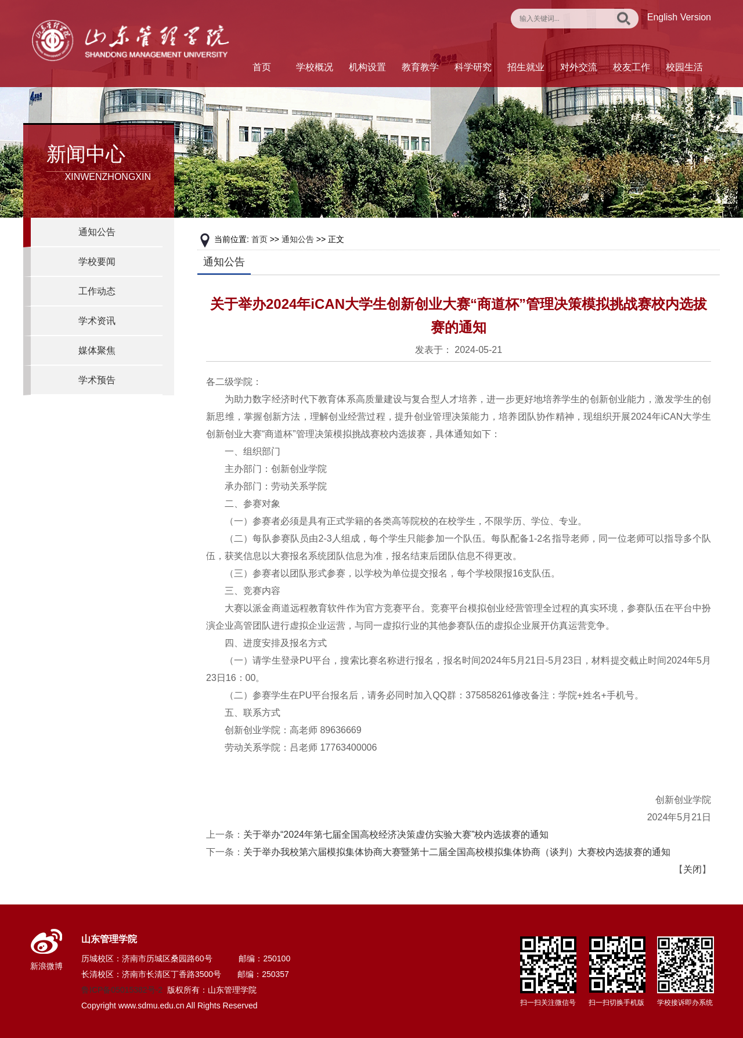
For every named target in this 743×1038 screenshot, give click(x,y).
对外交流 (578, 67)
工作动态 (97, 291)
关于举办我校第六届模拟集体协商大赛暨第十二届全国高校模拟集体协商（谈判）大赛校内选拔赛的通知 (456, 852)
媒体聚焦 (97, 350)
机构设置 (367, 67)
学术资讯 (97, 321)
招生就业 (525, 67)
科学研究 (473, 67)
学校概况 (314, 67)
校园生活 (684, 67)
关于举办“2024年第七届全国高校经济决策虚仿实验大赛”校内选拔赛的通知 (396, 834)
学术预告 (97, 380)
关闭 (692, 869)
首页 (262, 67)
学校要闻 (97, 261)
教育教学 (420, 67)
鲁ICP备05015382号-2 (122, 989)
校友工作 (631, 67)
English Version (679, 17)
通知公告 (97, 232)
